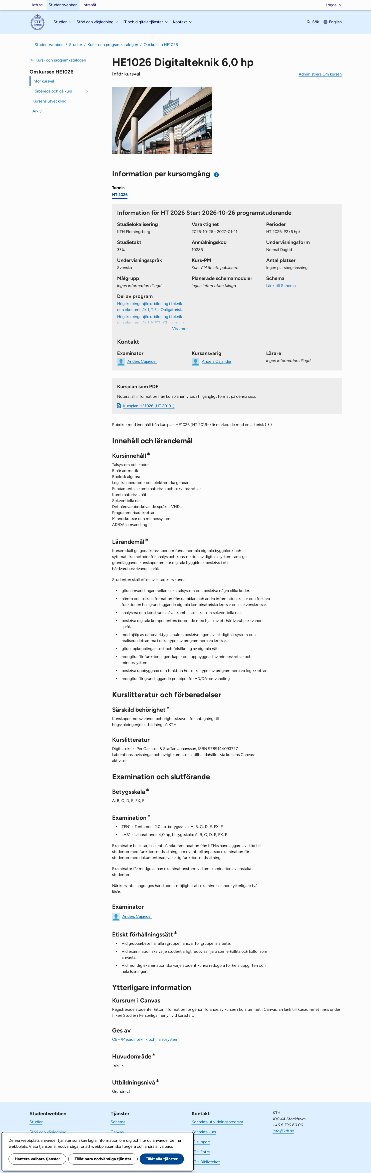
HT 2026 (120, 194)
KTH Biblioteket (206, 1162)
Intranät (89, 4)
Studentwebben (63, 4)
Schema (118, 1122)
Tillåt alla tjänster (162, 1158)
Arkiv (37, 111)
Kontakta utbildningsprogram (217, 1122)
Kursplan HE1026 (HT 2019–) (149, 406)
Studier (75, 44)
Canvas (117, 1132)
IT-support (201, 1142)
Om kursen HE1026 (161, 44)
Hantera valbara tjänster (37, 1158)
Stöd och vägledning (48, 1132)
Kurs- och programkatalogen (113, 44)
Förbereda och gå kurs (52, 91)
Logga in (333, 4)
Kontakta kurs (204, 1132)
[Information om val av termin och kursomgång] (216, 174)
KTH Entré (201, 1152)
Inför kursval (43, 81)
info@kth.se (283, 1130)
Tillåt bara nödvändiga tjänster (103, 1158)
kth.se (37, 4)
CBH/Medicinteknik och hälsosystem (145, 1039)
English (335, 22)
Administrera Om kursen (320, 74)
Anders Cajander (137, 916)
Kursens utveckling (49, 101)
